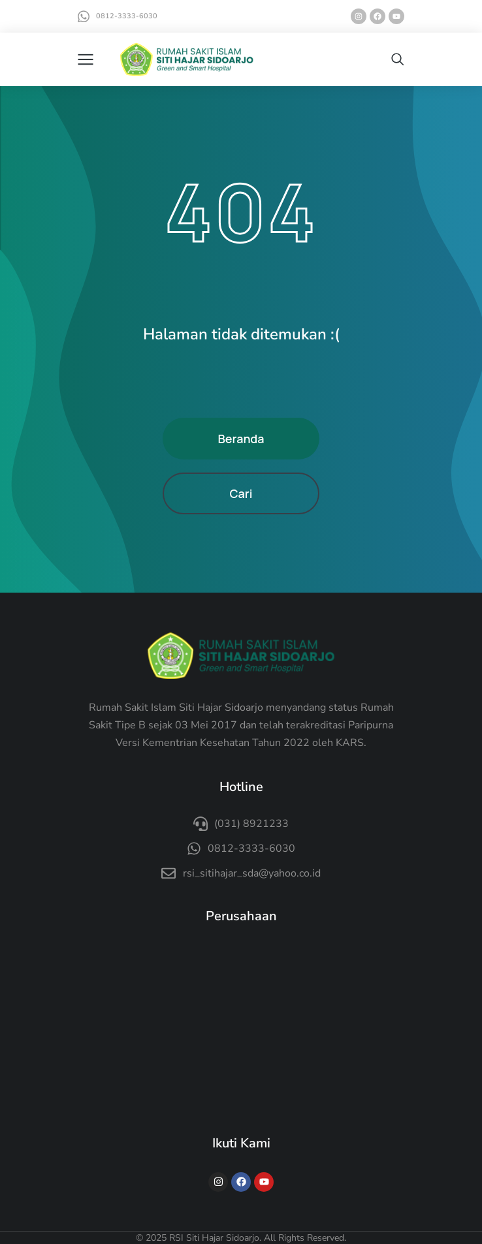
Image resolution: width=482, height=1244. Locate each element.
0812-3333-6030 (126, 16)
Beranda (240, 438)
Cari (240, 493)
